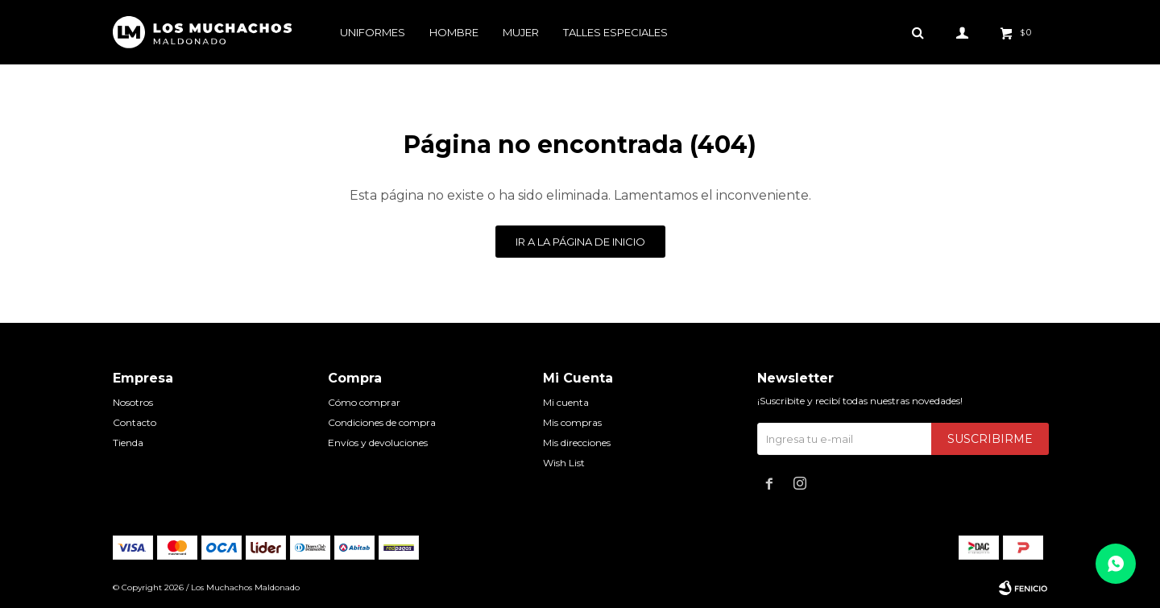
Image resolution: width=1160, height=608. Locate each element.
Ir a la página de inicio (580, 241)
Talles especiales (615, 32)
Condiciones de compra (382, 422)
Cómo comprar (364, 402)
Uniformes (372, 32)
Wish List (564, 463)
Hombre (453, 32)
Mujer (521, 32)
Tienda (128, 442)
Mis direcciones (577, 442)
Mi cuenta (566, 402)
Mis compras (572, 422)
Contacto (134, 422)
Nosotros (133, 402)
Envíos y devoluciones (378, 442)
